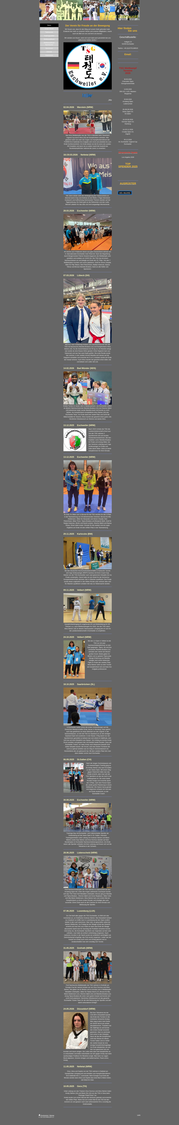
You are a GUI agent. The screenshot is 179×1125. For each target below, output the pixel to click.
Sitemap (51, 1115)
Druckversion (43, 1115)
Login (138, 1115)
